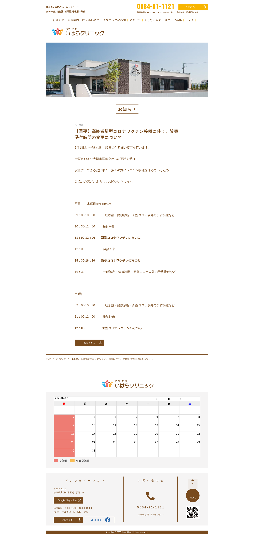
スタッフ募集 (173, 20)
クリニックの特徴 (114, 20)
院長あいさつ (91, 20)
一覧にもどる (88, 343)
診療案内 (73, 20)
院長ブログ (67, 520)
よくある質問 (153, 20)
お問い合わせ (192, 7)
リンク (189, 20)
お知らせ (58, 20)
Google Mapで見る (67, 500)
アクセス (135, 20)
